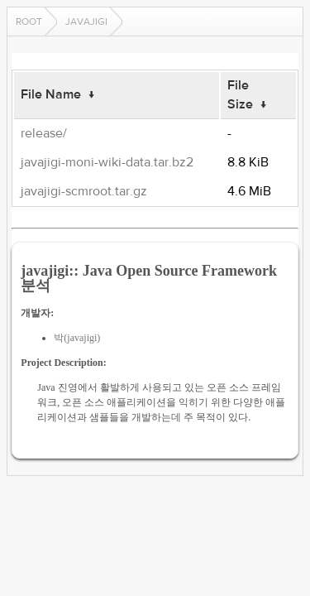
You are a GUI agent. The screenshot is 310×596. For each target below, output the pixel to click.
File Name (51, 94)
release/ (44, 133)
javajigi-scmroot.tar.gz (84, 191)
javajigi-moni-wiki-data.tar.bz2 (107, 162)
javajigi (86, 21)
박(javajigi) (77, 338)
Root (29, 21)
